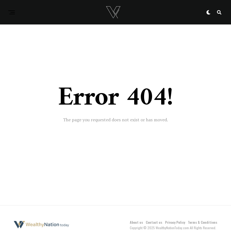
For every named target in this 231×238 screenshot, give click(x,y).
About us (136, 222)
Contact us (154, 222)
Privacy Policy (175, 222)
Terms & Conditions (202, 222)
